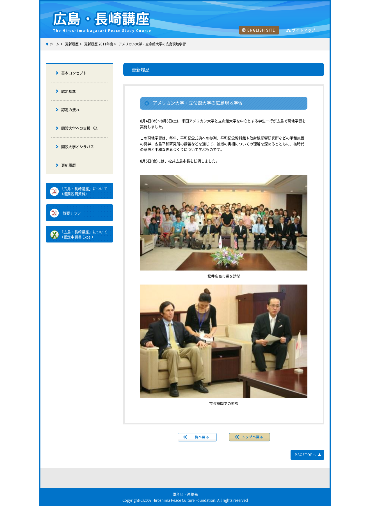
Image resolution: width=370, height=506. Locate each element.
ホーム (54, 44)
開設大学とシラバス (77, 146)
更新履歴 (72, 44)
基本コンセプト (74, 72)
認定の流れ (70, 109)
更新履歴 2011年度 (98, 44)
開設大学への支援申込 (79, 128)
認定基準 (68, 91)
